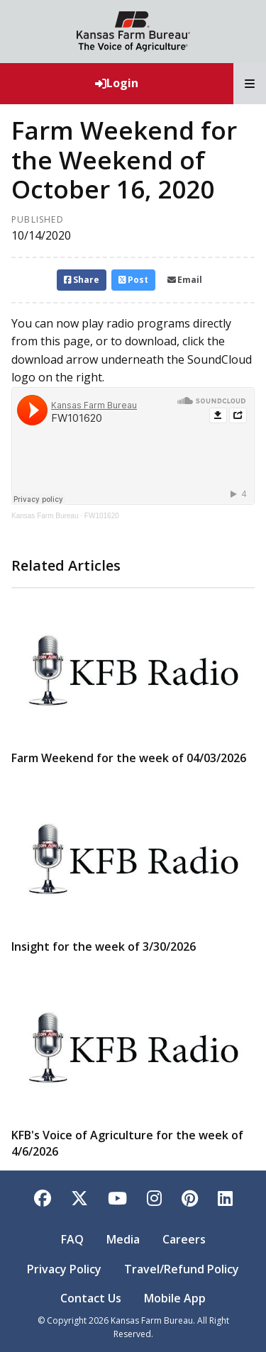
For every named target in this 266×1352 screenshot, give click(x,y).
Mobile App (175, 1298)
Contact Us (90, 1298)
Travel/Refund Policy (181, 1269)
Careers (184, 1239)
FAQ (72, 1239)
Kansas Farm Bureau (45, 516)
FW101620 (101, 516)
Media (123, 1239)
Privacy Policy (64, 1269)
